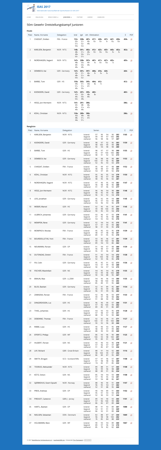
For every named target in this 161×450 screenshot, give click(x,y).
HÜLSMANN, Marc (42, 423)
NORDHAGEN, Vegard (43, 60)
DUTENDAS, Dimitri (42, 255)
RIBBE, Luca (39, 327)
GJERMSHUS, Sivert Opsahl (45, 383)
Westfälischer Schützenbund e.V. (42, 440)
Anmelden (100, 17)
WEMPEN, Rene (40, 223)
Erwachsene (52, 17)
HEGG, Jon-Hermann (42, 103)
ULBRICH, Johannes (42, 215)
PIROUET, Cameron (42, 399)
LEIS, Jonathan (40, 199)
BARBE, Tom (39, 82)
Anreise (89, 17)
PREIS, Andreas (40, 391)
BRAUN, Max (39, 279)
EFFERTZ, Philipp (41, 335)
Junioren (66, 17)
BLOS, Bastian (40, 287)
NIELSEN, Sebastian (42, 415)
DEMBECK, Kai (40, 71)
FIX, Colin (38, 263)
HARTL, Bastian (40, 407)
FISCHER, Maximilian (42, 271)
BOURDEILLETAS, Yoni (43, 239)
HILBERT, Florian (41, 343)
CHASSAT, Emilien (41, 39)
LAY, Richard (39, 351)
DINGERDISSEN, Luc (42, 303)
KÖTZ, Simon (39, 375)
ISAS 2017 (43, 7)
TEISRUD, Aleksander (43, 367)
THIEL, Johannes (41, 311)
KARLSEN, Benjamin (42, 50)
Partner (80, 17)
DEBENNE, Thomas (42, 319)
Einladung (39, 17)
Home (29, 17)
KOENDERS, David (41, 92)
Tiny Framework (78, 440)
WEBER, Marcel (40, 207)
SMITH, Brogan (40, 359)
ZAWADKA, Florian (42, 295)
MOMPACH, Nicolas (42, 231)
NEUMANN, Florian (42, 247)
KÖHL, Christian (41, 113)
